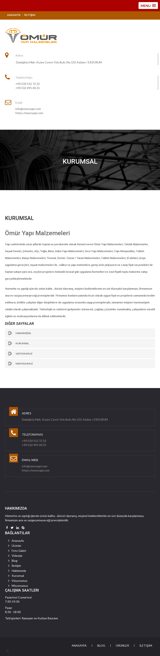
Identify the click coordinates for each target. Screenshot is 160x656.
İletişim (29, 14)
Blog (15, 560)
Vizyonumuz (24, 353)
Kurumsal (22, 343)
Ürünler (16, 545)
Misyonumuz (24, 363)
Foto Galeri (19, 550)
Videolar (17, 555)
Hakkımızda (23, 333)
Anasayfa (14, 14)
